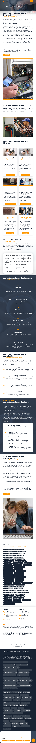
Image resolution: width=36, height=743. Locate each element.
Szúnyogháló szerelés (8, 662)
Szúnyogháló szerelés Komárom (10, 677)
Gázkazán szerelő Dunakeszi (9, 561)
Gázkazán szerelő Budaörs (19, 553)
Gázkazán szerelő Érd (7, 563)
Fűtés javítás (18, 697)
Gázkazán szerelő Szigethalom (9, 592)
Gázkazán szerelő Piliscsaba (27, 582)
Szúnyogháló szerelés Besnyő (22, 664)
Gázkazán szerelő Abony (8, 549)
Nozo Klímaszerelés (17, 715)
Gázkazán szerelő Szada (18, 588)
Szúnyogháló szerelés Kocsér (22, 675)
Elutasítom (23, 740)
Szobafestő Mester (23, 723)
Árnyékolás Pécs (7, 692)
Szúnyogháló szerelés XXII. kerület (10, 688)
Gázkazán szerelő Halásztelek (19, 567)
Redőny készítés (21, 720)
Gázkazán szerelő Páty (19, 580)
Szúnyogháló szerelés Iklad (24, 672)
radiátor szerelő (10, 233)
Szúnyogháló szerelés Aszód (9, 664)
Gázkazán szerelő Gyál (27, 565)
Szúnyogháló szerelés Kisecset (9, 675)
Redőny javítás (13, 720)
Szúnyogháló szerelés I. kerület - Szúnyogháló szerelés (16, 651)
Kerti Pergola (21, 707)
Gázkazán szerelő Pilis (17, 582)
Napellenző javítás (19, 713)
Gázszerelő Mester (7, 705)
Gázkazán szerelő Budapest (8, 555)
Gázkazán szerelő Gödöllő (17, 565)
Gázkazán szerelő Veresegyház (9, 604)
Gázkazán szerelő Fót (27, 563)
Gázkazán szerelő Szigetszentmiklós (22, 592)
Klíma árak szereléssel (8, 710)
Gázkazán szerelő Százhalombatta (10, 590)
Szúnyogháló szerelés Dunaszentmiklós (11, 667)
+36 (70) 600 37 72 (10, 612)
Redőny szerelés (7, 723)
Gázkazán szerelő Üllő (17, 600)
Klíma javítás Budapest (26, 710)
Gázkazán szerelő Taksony (19, 594)
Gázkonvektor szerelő (10, 203)
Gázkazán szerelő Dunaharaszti (19, 559)
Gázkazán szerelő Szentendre (22, 590)
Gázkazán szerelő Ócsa (19, 578)
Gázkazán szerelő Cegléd (19, 555)
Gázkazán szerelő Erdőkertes (18, 563)
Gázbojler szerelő (25, 174)
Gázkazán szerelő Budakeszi (8, 553)
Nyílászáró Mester (26, 715)
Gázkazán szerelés (7, 702)
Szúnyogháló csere (16, 726)
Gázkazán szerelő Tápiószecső (9, 596)
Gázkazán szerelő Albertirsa (18, 549)
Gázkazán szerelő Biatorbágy (9, 551)
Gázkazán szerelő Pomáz (20, 584)
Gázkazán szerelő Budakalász (20, 551)
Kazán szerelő (14, 707)
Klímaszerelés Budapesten (9, 713)
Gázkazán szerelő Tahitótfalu (9, 594)
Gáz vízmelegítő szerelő (26, 203)
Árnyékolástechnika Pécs (16, 692)
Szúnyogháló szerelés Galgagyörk (10, 672)
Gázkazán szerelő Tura (8, 600)
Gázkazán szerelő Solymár (19, 586)
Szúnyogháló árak (7, 726)
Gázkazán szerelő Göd (7, 565)
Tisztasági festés (7, 728)
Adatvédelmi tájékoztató (18, 646)
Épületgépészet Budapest (9, 697)
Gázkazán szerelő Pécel (8, 582)
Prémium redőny (27, 718)
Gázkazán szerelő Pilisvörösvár (9, 584)
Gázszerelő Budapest (26, 702)
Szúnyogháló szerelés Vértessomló (10, 685)
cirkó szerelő (25, 233)
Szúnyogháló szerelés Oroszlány (26, 680)
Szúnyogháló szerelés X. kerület (25, 685)
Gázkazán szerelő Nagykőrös (21, 576)
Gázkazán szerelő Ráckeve (8, 586)
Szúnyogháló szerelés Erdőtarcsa (10, 669)
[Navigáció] (31, 1)
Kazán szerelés (7, 707)
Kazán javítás (15, 705)
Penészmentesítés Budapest (17, 718)
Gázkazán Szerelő (16, 702)
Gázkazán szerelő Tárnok (20, 596)
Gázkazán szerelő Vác (7, 602)
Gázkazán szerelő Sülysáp (8, 588)
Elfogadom (8, 740)
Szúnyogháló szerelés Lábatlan (24, 677)
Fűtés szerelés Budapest (27, 697)
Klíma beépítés (17, 710)
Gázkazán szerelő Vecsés (17, 602)
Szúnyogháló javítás (25, 726)
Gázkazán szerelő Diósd (8, 559)
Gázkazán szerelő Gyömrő (8, 567)
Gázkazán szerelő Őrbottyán (9, 580)
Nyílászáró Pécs (7, 718)
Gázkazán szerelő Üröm (26, 600)
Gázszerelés (16, 694)
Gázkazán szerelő (10, 174)
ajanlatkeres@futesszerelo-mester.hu (11, 616)
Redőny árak (6, 720)
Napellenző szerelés (8, 715)
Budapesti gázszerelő (8, 694)
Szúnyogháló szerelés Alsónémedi (20, 662)
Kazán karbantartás (23, 705)
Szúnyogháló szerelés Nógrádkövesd (11, 680)
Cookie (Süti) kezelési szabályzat (18, 644)
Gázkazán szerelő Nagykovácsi (9, 576)
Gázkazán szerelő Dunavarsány (20, 561)
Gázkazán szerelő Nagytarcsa (9, 578)
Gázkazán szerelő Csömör (8, 557)
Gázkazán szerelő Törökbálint (18, 598)
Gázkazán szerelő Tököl (8, 598)
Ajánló (18, 642)
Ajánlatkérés (6, 54)
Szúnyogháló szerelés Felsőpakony (24, 669)
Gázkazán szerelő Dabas (18, 557)
